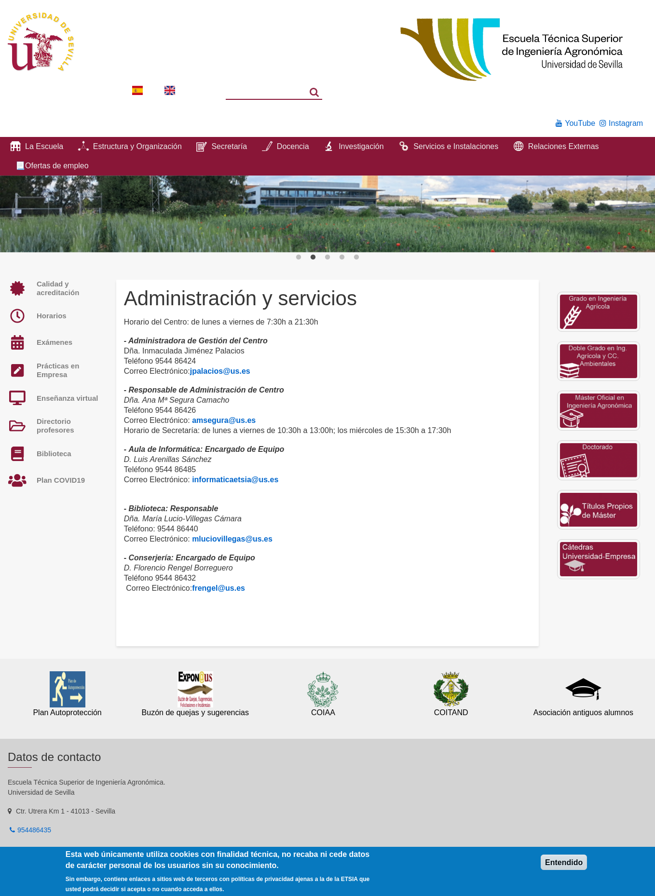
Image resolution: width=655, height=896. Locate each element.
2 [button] (313, 257)
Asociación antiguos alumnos (583, 712)
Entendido (564, 862)
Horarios (52, 316)
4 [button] (342, 257)
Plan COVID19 (61, 480)
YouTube (580, 123)
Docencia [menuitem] (293, 146)
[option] (327, 214)
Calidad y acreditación (58, 288)
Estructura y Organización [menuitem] (137, 146)
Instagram (626, 123)
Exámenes (54, 342)
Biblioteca (54, 453)
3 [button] (327, 257)
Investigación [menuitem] (361, 146)
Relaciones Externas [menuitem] (563, 146)
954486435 (34, 830)
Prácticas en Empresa (58, 370)
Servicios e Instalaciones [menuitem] (455, 146)
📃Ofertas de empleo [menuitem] (52, 166)
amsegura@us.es (224, 420)
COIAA (323, 712)
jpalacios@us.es (220, 371)
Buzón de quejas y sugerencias (195, 712)
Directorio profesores (55, 425)
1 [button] (298, 257)
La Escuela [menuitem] (44, 146)
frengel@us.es (218, 588)
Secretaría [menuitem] (229, 146)
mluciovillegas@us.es (232, 539)
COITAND (451, 712)
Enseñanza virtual (67, 398)
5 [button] (356, 257)
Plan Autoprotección (67, 712)
